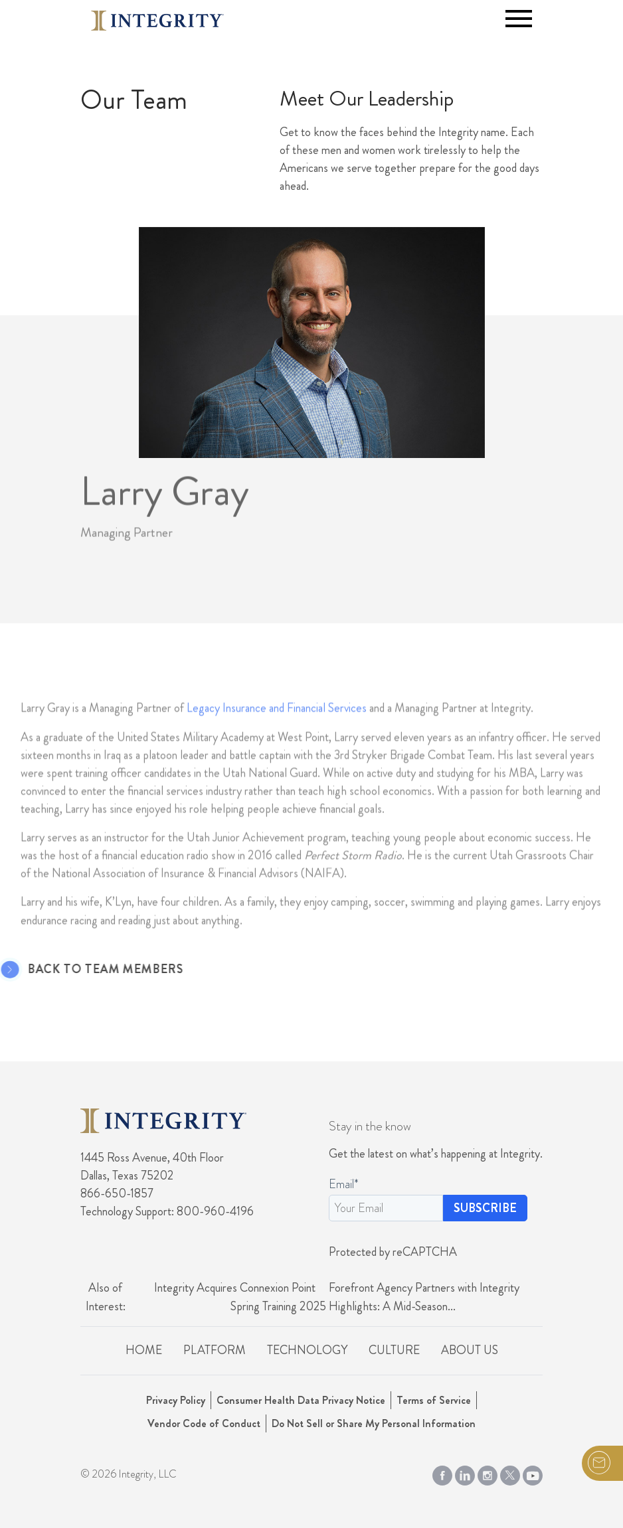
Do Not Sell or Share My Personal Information (374, 1423)
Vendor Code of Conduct (203, 1423)
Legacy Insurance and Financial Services (277, 723)
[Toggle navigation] (518, 18)
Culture (394, 1350)
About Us (469, 1350)
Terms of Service (434, 1400)
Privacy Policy (175, 1400)
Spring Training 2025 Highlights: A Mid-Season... (343, 1306)
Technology (307, 1350)
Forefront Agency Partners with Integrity (424, 1287)
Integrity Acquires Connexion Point (234, 1287)
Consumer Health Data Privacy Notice (301, 1400)
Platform (214, 1350)
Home (144, 1350)
